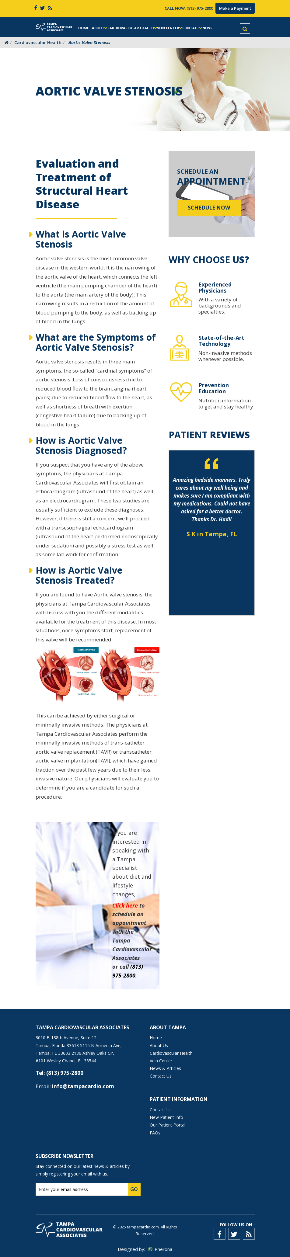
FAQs (155, 1133)
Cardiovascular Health (130, 28)
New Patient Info (166, 1117)
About (98, 28)
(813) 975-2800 (200, 8)
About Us (159, 1045)
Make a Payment (235, 8)
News (207, 28)
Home (83, 28)
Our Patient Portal (167, 1125)
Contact (190, 28)
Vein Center (168, 28)
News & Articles (165, 1068)
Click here (125, 905)
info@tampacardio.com (83, 1086)
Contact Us (161, 1076)
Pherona (163, 1249)
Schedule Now (209, 207)
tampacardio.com (143, 1227)
